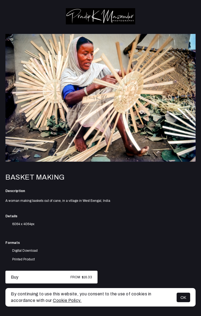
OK (183, 297)
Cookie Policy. (67, 300)
